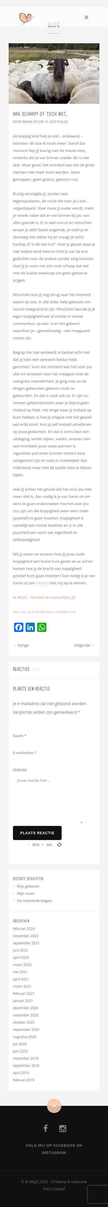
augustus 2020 (25, 1036)
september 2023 (26, 943)
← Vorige (21, 645)
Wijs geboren (28, 886)
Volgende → (84, 645)
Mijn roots (25, 893)
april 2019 (21, 1072)
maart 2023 (22, 964)
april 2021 (21, 979)
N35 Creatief (54, 1188)
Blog (64, 122)
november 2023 (25, 935)
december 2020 (25, 1007)
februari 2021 (24, 993)
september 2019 (26, 1065)
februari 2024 (24, 928)
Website (20, 769)
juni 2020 (20, 1051)
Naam (19, 735)
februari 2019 (24, 1080)
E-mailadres (25, 752)
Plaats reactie (37, 833)
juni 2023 (20, 950)
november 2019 (25, 1058)
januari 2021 (23, 1000)
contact (41, 582)
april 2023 (21, 957)
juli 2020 (19, 1044)
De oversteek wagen (34, 900)
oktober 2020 (24, 1022)
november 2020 (25, 1015)
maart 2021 (22, 986)
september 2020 (26, 1029)
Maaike (27, 122)
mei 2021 (20, 971)
